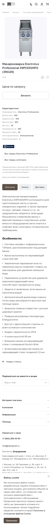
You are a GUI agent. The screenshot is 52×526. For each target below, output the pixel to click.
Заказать (26, 95)
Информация (9, 414)
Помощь (6, 421)
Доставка (39, 187)
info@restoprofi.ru (10, 446)
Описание (10, 187)
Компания (7, 407)
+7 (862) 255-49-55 (11, 438)
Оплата (25, 187)
